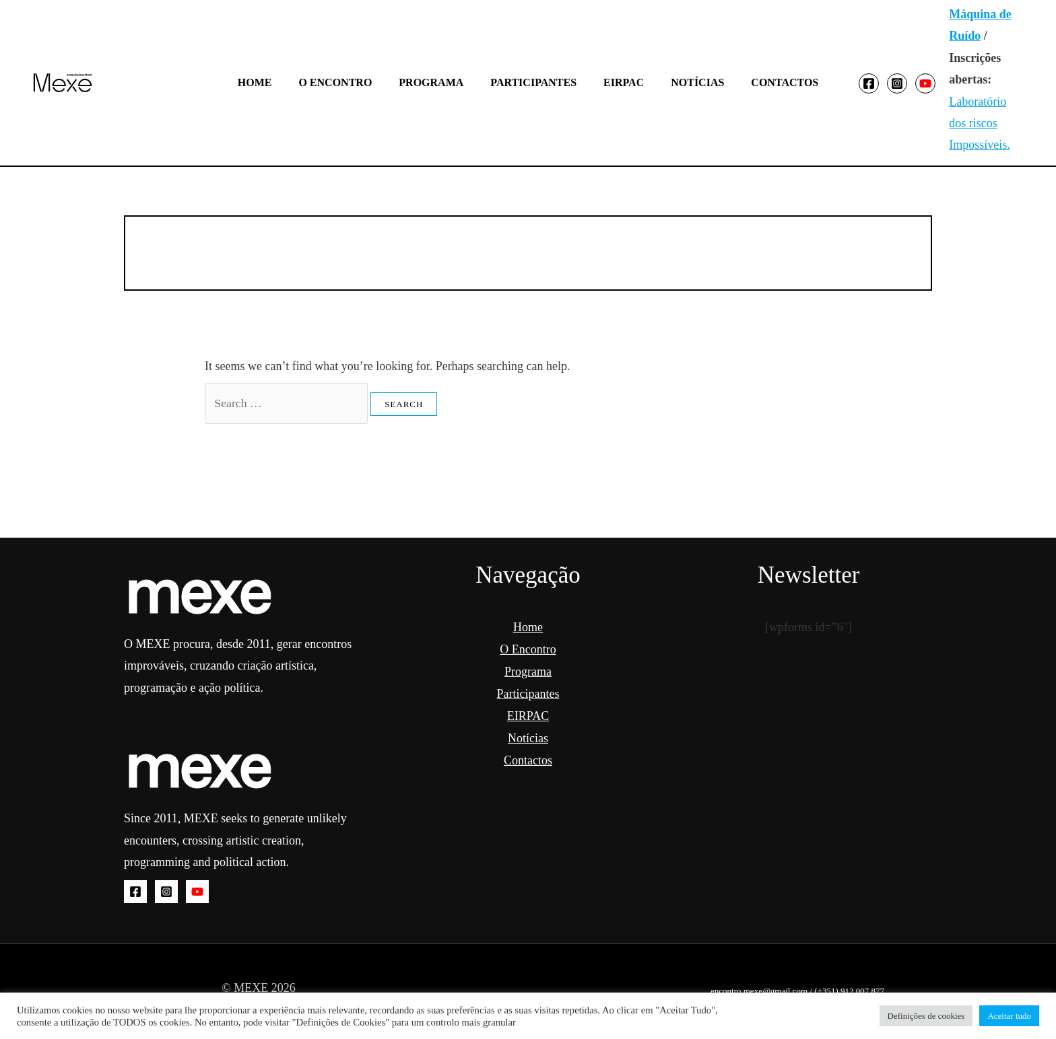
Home (271, 82)
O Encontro (346, 82)
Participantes (533, 82)
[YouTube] (906, 83)
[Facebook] (850, 83)
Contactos (768, 82)
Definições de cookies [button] (926, 1016)
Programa (436, 82)
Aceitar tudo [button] (1009, 1016)
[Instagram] (878, 83)
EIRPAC (618, 82)
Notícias (686, 82)
